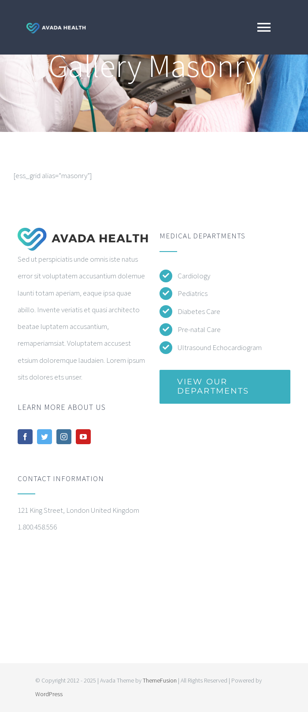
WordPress (49, 694)
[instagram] (63, 436)
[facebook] (25, 436)
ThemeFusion (160, 680)
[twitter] (44, 436)
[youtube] (83, 436)
